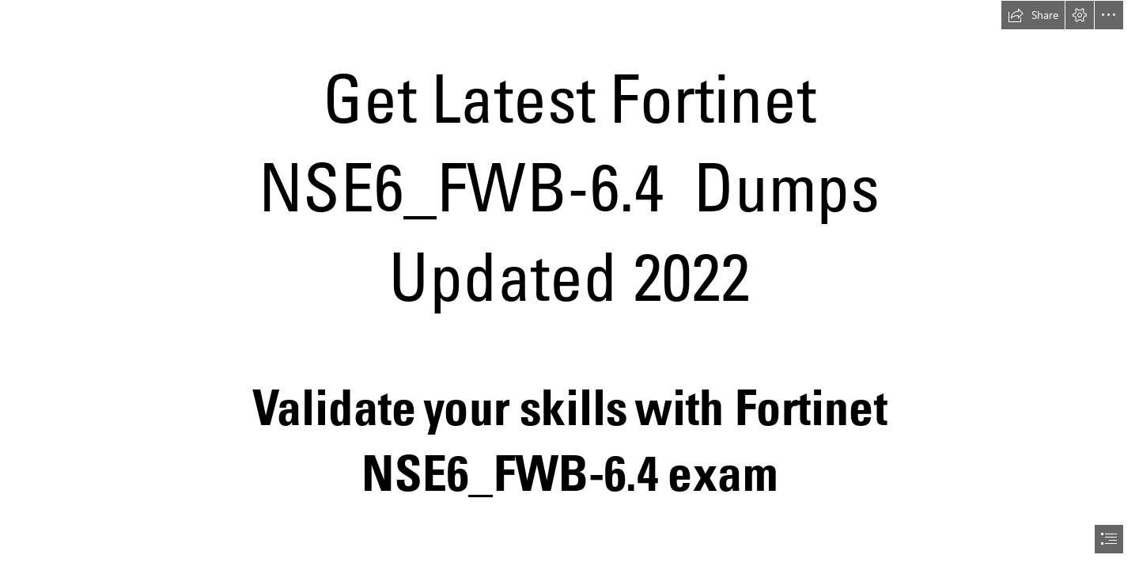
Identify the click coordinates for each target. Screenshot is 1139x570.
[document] (569, 285)
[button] (1033, 15)
